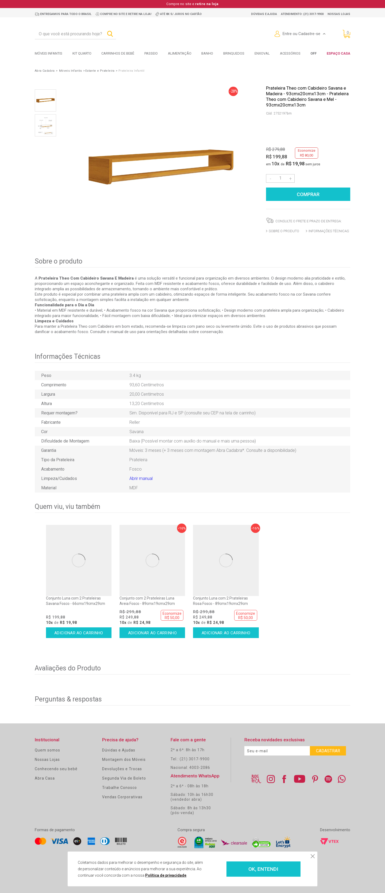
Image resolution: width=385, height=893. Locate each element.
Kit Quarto (81, 53)
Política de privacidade (165, 875)
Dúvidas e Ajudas (118, 750)
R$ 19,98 (295, 163)
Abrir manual (141, 478)
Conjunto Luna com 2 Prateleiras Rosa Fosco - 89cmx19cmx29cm (220, 601)
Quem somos (47, 750)
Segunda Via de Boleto (124, 778)
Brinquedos (233, 53)
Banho (207, 53)
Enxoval (262, 53)
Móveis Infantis (48, 53)
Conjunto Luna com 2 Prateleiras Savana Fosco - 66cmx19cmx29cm (75, 601)
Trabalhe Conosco (119, 787)
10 (275, 163)
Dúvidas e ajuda (264, 14)
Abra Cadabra (45, 70)
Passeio (151, 53)
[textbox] (75, 34)
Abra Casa (45, 778)
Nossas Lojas (47, 759)
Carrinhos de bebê (117, 53)
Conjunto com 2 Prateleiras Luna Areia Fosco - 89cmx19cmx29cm (147, 601)
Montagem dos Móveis (124, 759)
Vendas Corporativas (122, 797)
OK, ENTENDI (263, 869)
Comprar (308, 194)
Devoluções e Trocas (122, 769)
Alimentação (179, 53)
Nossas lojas (339, 14)
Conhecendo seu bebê (56, 769)
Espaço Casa (338, 53)
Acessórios (290, 53)
